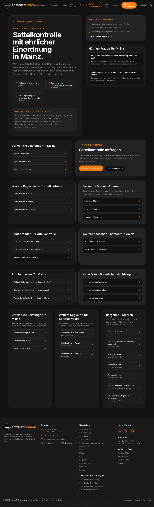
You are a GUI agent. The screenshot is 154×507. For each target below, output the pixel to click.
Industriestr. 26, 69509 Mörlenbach (58, 443)
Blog (81, 456)
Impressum (128, 500)
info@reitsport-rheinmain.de (55, 439)
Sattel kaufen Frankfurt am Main (91, 486)
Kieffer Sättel (123, 463)
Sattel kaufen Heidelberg (89, 480)
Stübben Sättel (123, 460)
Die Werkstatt (84, 446)
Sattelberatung (85, 433)
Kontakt (82, 470)
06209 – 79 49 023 (91, 168)
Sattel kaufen (84, 436)
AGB (149, 500)
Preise (81, 450)
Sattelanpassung (86, 429)
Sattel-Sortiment (85, 440)
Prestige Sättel (123, 453)
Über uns (83, 467)
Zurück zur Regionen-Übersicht (27, 21)
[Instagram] (132, 430)
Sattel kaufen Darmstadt (88, 483)
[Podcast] (126, 430)
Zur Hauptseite (115, 168)
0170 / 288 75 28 (51, 435)
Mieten (82, 453)
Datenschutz (140, 500)
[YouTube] (120, 430)
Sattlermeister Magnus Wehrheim (92, 443)
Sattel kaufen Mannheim (88, 490)
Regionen (83, 460)
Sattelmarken (84, 463)
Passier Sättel (123, 456)
